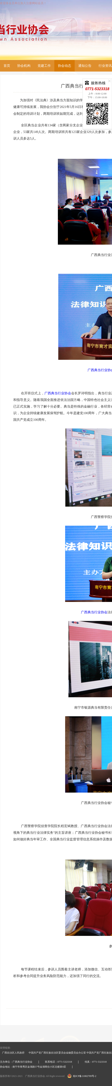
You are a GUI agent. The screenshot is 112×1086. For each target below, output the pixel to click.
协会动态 (64, 65)
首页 (7, 65)
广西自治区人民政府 (13, 1052)
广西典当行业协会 (57, 393)
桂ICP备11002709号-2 (82, 1076)
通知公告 (84, 65)
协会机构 (23, 65)
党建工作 (44, 65)
